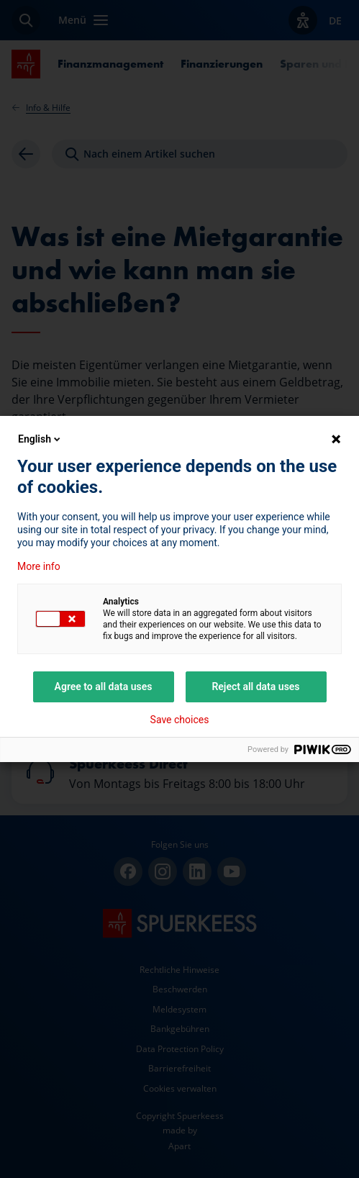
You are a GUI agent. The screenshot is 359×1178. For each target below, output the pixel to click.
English (40, 439)
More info (38, 566)
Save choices (179, 719)
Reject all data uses (255, 686)
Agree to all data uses (104, 686)
